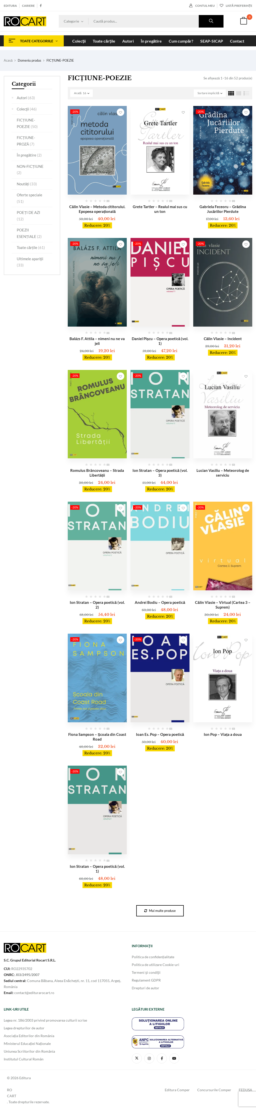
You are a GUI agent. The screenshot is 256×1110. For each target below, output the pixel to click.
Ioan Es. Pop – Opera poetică (160, 734)
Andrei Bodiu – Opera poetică (160, 602)
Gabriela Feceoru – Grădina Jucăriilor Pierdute (223, 209)
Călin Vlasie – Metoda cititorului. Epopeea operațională (97, 209)
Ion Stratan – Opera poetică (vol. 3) (159, 472)
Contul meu (202, 6)
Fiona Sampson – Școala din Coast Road (97, 736)
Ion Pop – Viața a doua (223, 734)
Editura (10, 6)
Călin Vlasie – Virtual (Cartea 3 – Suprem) (222, 604)
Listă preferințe (236, 6)
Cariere (28, 6)
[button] (243, 21)
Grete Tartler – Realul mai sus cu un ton (160, 209)
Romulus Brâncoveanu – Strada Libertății (97, 472)
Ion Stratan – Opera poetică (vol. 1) (97, 868)
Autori (26, 97)
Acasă (8, 60)
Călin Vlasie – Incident (223, 338)
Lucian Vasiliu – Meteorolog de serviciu (222, 472)
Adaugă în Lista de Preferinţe (120, 112)
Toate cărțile (31, 247)
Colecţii (27, 109)
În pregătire (29, 155)
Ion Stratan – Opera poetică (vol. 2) (97, 604)
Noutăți (27, 184)
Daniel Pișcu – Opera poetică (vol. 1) (160, 341)
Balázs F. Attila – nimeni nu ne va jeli (97, 341)
